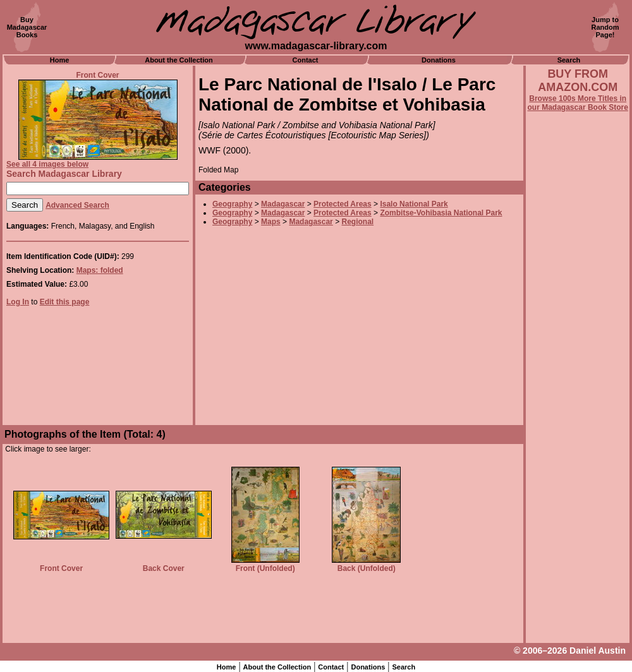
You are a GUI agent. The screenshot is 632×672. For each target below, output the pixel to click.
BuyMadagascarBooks (27, 27)
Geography (232, 204)
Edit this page (65, 301)
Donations (439, 60)
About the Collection (179, 60)
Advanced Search (77, 205)
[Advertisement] (577, 452)
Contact (306, 60)
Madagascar (283, 204)
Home (60, 60)
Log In (17, 301)
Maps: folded (99, 270)
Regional (357, 221)
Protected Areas (342, 204)
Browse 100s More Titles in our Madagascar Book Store (578, 103)
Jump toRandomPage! (605, 27)
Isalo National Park (413, 204)
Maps (271, 221)
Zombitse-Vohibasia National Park (441, 212)
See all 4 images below (47, 164)
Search (569, 60)
